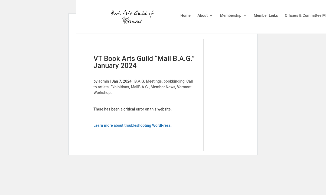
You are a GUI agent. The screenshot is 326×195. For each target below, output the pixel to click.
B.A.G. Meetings (148, 81)
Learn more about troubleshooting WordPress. (132, 125)
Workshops (102, 92)
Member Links (266, 16)
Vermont (184, 87)
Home (185, 16)
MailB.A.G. (140, 87)
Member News (163, 87)
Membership (230, 16)
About (202, 16)
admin (103, 81)
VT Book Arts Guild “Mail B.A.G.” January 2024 (143, 62)
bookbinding (174, 81)
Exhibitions (119, 87)
